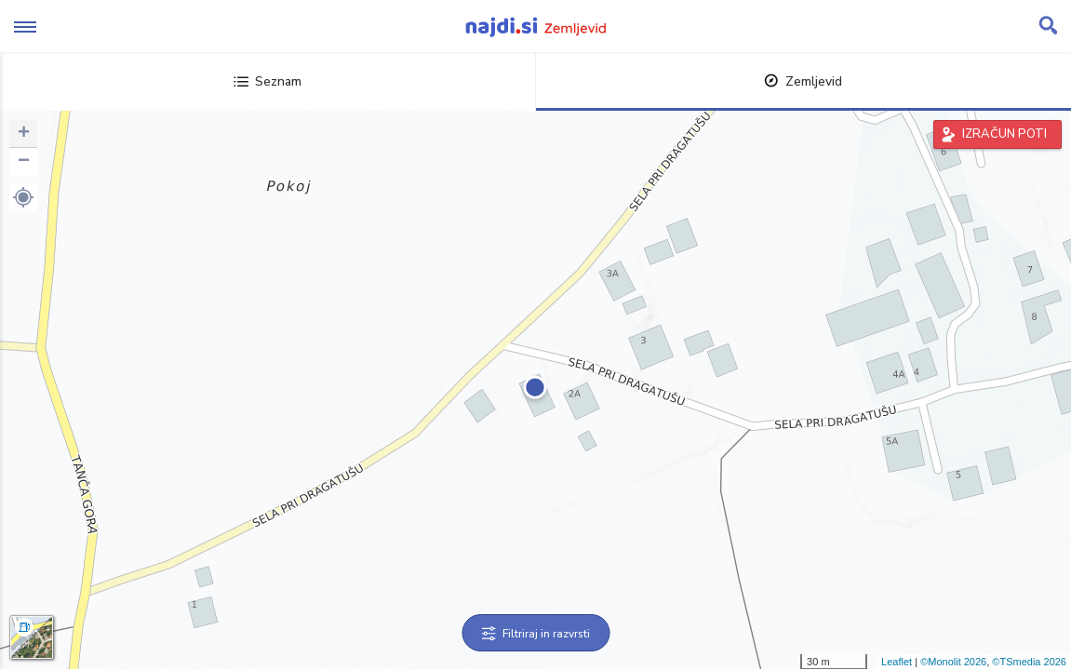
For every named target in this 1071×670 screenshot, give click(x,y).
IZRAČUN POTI (1004, 134)
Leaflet (896, 661)
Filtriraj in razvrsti (535, 633)
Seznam (267, 81)
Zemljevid (803, 81)
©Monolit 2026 (953, 661)
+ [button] (24, 134)
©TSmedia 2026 (1029, 661)
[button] (23, 197)
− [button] (24, 162)
